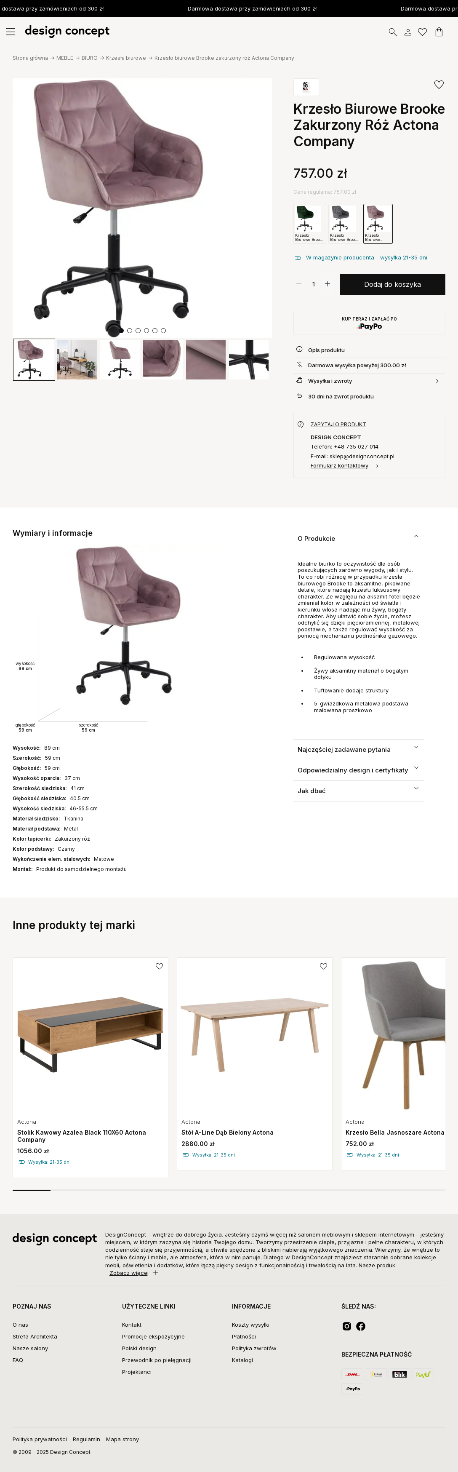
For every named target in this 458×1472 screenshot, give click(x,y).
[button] (121, 330)
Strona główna (30, 58)
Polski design (139, 1348)
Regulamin (86, 1439)
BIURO (90, 58)
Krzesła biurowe (126, 58)
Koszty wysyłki (250, 1324)
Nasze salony (30, 1348)
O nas (20, 1324)
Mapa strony (122, 1439)
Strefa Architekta (35, 1336)
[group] (34, 359)
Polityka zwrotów (254, 1348)
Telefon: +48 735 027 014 (344, 446)
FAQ (18, 1360)
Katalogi (242, 1360)
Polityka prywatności (40, 1439)
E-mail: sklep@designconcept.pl (352, 456)
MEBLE (64, 58)
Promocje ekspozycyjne (153, 1336)
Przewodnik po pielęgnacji (157, 1360)
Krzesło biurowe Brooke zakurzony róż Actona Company (224, 58)
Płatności (244, 1336)
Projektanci (137, 1371)
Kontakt (131, 1324)
